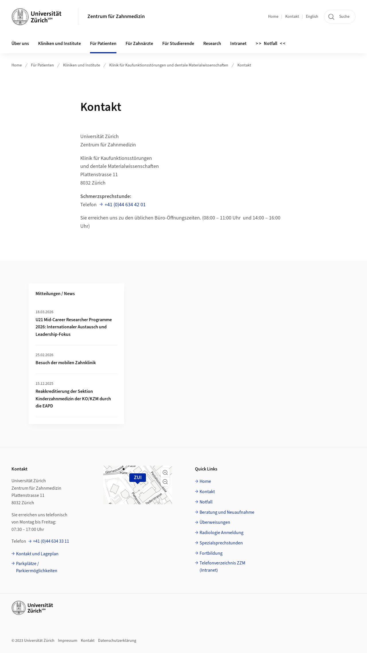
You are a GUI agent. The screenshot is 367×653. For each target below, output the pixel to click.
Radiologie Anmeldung (221, 533)
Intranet (238, 43)
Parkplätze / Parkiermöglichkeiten (36, 567)
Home (273, 16)
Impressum (67, 641)
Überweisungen (215, 522)
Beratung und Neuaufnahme (227, 512)
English (312, 16)
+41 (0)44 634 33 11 (51, 541)
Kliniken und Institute (59, 43)
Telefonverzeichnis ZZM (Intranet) (222, 567)
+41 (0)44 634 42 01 (125, 204)
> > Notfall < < (270, 43)
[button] (165, 472)
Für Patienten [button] (103, 43)
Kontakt (292, 16)
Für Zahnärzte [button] (139, 43)
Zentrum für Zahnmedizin (116, 16)
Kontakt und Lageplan (37, 554)
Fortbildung (211, 553)
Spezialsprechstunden (221, 543)
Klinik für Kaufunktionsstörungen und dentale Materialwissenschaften (168, 65)
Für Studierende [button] (178, 43)
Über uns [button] (20, 43)
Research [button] (212, 43)
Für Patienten (42, 65)
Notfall (206, 502)
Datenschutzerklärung (117, 641)
